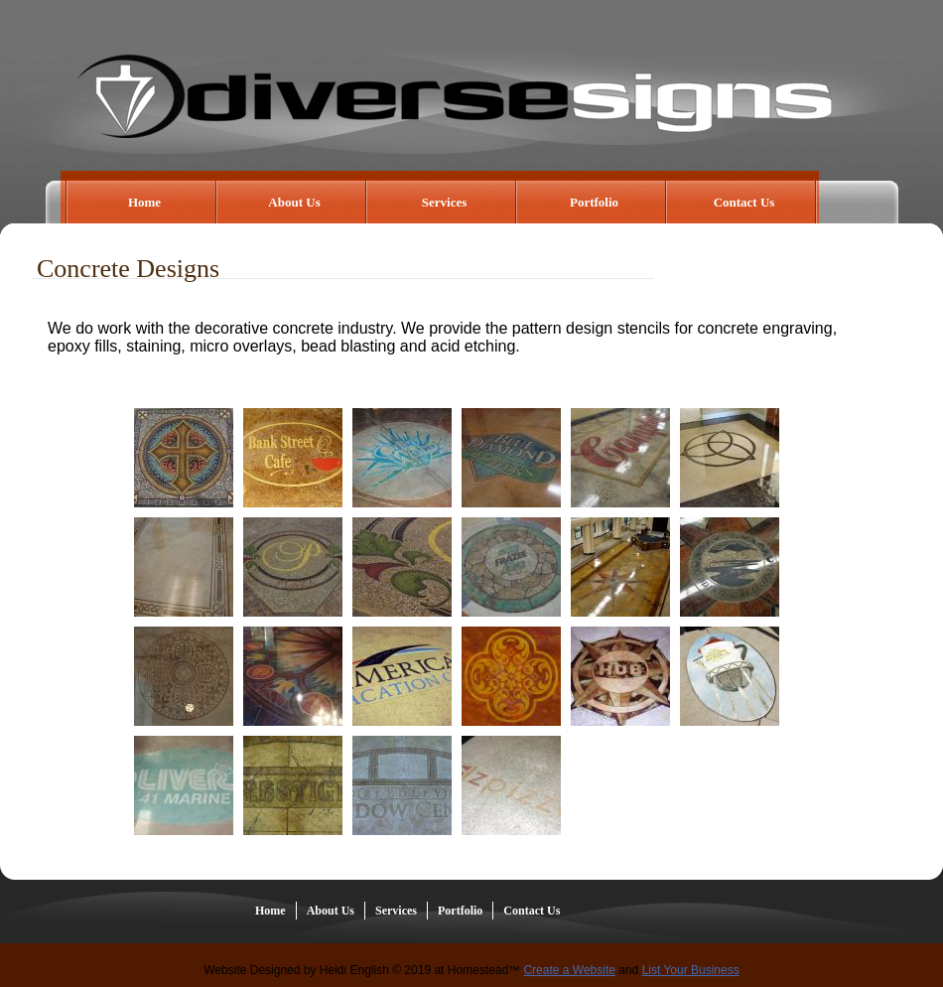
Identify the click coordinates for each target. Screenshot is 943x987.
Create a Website (569, 970)
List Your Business (691, 970)
